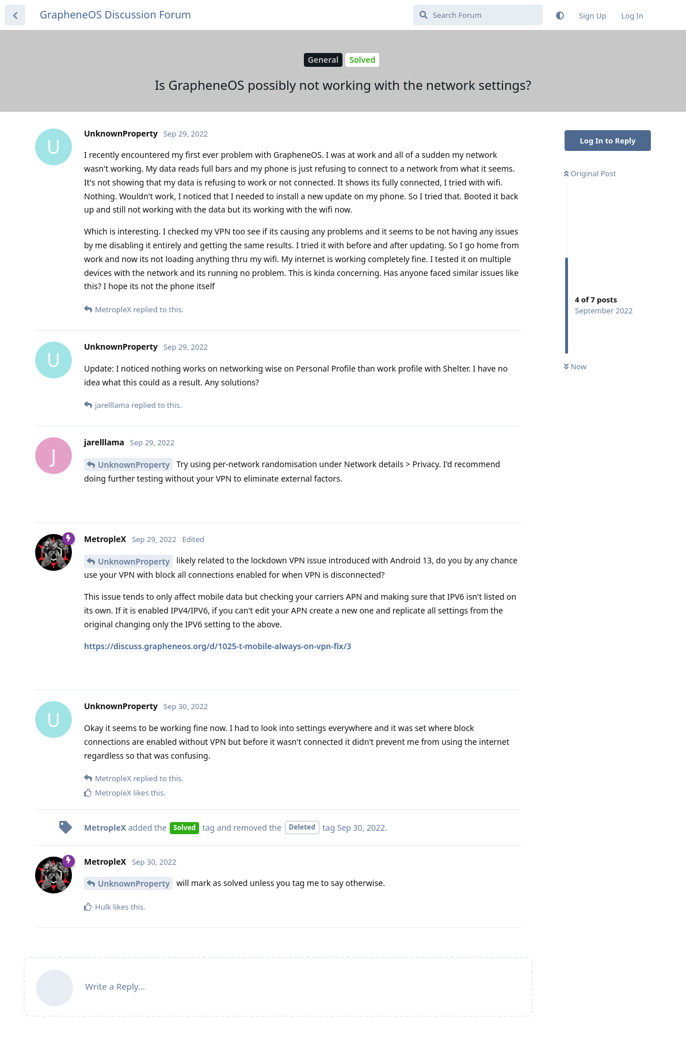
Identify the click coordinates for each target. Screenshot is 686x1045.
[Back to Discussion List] (15, 15)
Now (575, 366)
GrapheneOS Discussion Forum (115, 14)
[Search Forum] (478, 15)
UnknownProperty (134, 464)
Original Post (590, 173)
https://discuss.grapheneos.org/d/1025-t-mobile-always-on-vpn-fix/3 (217, 646)
